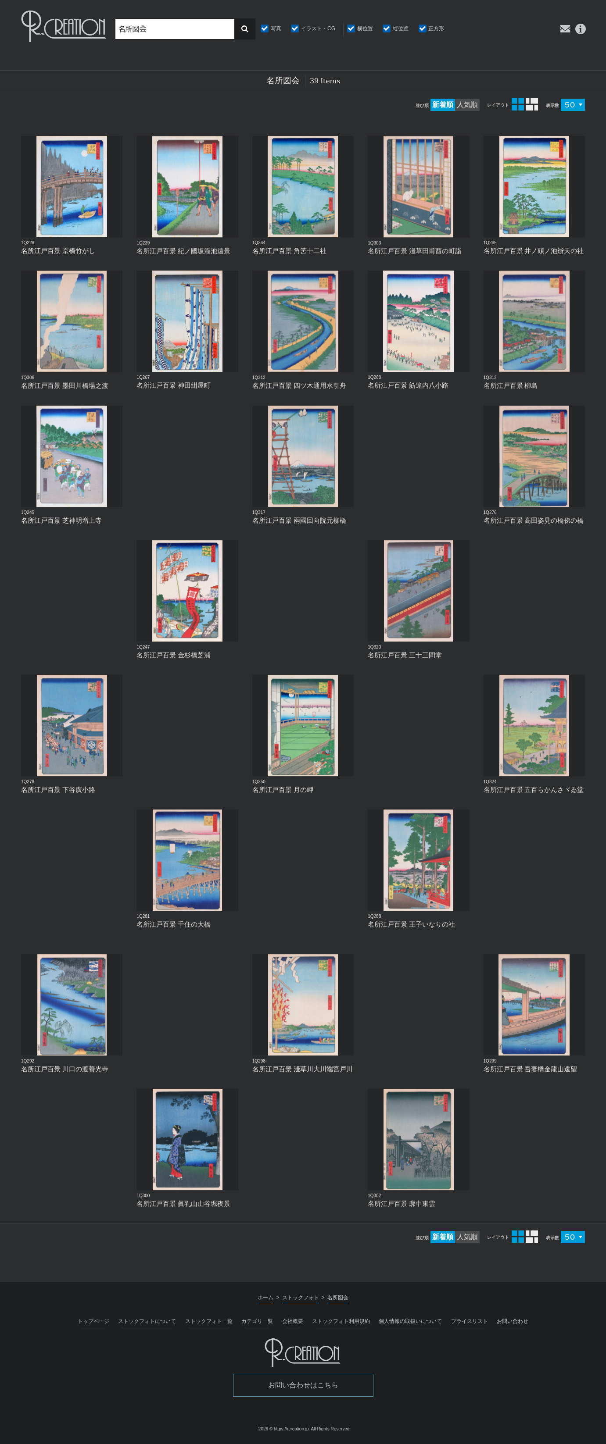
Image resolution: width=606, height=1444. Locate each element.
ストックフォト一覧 (209, 1321)
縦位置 (401, 28)
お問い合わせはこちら (303, 1385)
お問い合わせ (512, 1321)
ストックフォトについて (147, 1321)
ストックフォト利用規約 (341, 1321)
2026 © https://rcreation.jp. (284, 1428)
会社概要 (292, 1321)
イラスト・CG (318, 28)
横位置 (365, 28)
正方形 (436, 28)
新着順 (442, 104)
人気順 (467, 104)
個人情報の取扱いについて (410, 1321)
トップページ (93, 1321)
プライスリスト (469, 1321)
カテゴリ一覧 (257, 1321)
